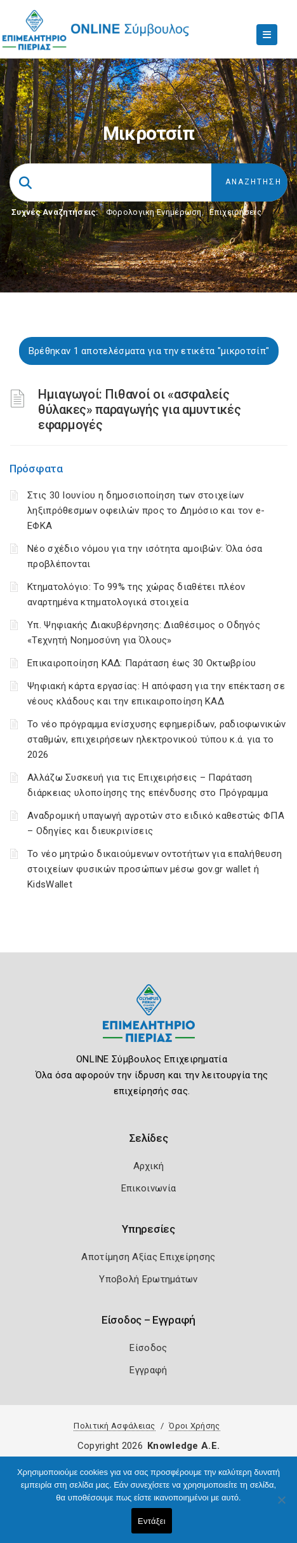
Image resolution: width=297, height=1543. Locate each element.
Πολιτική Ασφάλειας (114, 1425)
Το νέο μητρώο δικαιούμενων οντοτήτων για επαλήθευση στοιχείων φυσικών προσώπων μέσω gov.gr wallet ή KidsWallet (154, 869)
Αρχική (148, 1166)
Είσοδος (148, 1348)
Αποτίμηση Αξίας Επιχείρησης (148, 1257)
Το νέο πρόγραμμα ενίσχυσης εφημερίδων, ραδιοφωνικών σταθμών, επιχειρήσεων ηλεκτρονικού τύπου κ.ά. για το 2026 (156, 739)
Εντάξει (152, 1521)
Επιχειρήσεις (235, 212)
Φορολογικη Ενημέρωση (154, 212)
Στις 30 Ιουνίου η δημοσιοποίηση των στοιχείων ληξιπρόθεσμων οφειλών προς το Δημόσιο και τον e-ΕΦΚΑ (146, 510)
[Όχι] (281, 1506)
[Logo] (149, 1023)
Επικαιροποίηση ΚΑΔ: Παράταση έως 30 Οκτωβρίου (141, 663)
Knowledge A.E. (183, 1445)
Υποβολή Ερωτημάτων (148, 1279)
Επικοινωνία (148, 1188)
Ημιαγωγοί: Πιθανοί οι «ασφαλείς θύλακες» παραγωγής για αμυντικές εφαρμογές (139, 409)
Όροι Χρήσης (194, 1425)
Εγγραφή (148, 1370)
